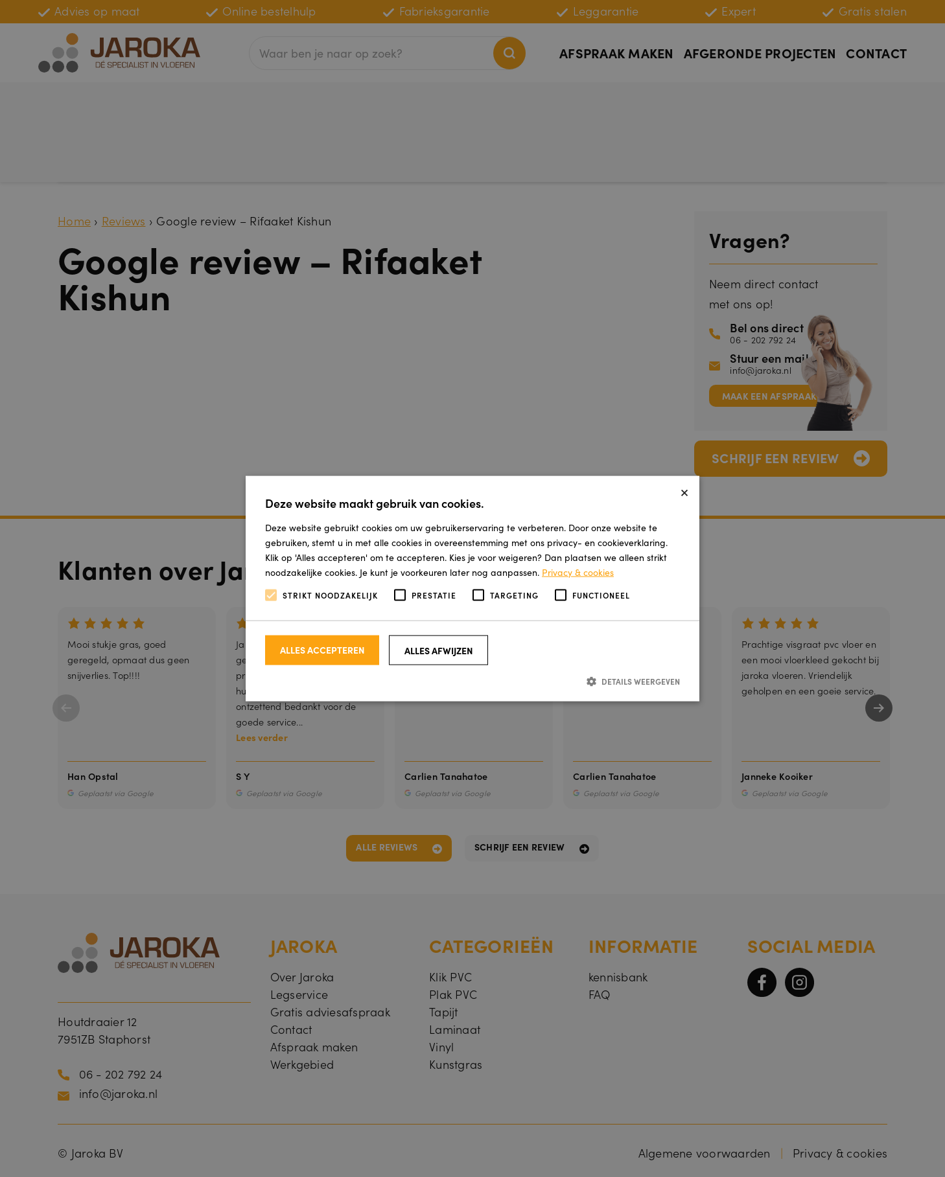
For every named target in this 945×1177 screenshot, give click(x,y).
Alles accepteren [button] (322, 649)
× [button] (684, 490)
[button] (472, 680)
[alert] (472, 588)
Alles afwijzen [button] (438, 649)
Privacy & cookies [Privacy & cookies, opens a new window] (578, 572)
